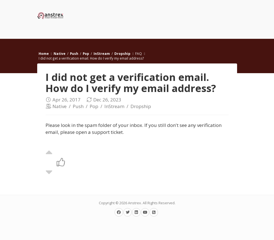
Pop (86, 53)
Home (44, 53)
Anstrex (134, 203)
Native (60, 53)
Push (74, 53)
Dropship (122, 53)
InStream (102, 53)
